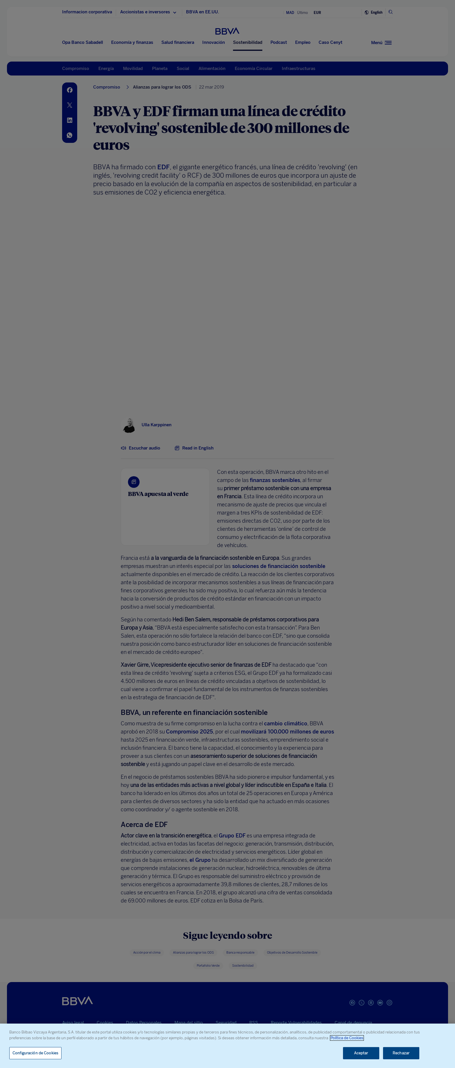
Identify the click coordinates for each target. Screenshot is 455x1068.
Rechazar (401, 1053)
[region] (227, 1046)
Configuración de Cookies (35, 1053)
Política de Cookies (347, 1038)
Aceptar (361, 1053)
